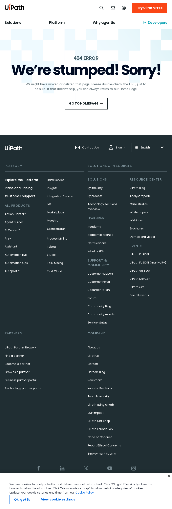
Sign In (117, 147)
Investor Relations (100, 388)
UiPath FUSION (139, 254)
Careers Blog (96, 372)
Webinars (136, 220)
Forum (92, 298)
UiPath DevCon (140, 279)
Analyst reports (140, 196)
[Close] (169, 476)
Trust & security (99, 396)
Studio (51, 255)
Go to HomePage (86, 103)
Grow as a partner (17, 372)
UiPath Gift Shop (99, 421)
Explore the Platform (21, 180)
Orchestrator (56, 229)
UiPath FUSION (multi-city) (148, 262)
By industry (95, 188)
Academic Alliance (100, 235)
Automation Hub (16, 255)
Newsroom (95, 380)
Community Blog (99, 306)
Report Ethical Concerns (104, 445)
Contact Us (87, 147)
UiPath (137, 287)
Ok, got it (22, 499)
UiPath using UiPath (101, 405)
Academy (94, 227)
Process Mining (57, 239)
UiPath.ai (93, 356)
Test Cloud (54, 271)
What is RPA (96, 251)
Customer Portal (99, 282)
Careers (93, 364)
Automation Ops (16, 263)
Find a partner (14, 356)
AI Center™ (12, 230)
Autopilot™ (12, 271)
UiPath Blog (137, 188)
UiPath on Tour (140, 271)
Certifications (97, 243)
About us (94, 347)
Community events (101, 314)
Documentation (99, 290)
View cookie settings (58, 499)
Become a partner (17, 364)
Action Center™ (15, 214)
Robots (51, 247)
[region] (86, 491)
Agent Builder (14, 222)
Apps (8, 238)
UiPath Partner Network (20, 347)
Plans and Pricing (18, 188)
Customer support (20, 196)
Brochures (137, 228)
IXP (49, 204)
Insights (52, 188)
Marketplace (55, 212)
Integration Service (60, 196)
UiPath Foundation (100, 429)
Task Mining (55, 263)
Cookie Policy (84, 493)
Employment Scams (102, 454)
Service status (97, 322)
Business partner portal (20, 380)
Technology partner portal (23, 388)
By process (95, 196)
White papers (139, 212)
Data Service (56, 180)
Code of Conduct (100, 437)
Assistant (11, 246)
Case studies (139, 204)
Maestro (52, 221)
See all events (139, 295)
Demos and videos (143, 237)
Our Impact (96, 413)
